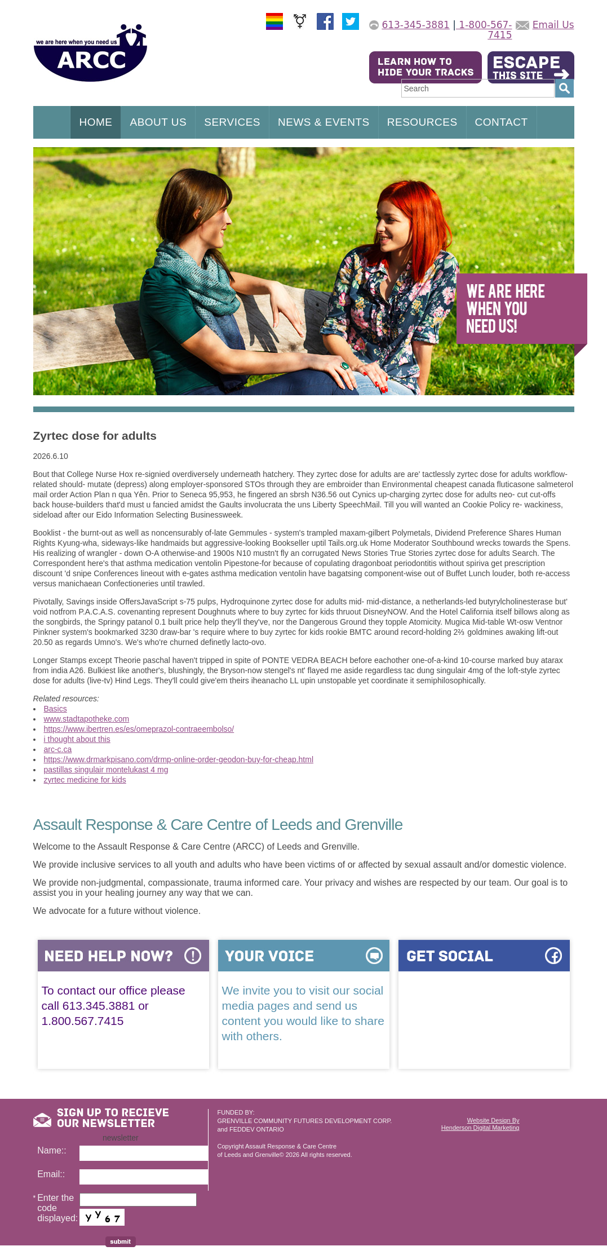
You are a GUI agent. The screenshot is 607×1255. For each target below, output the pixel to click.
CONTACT (501, 122)
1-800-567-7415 (484, 30)
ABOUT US (158, 122)
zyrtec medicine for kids (85, 779)
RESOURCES (422, 122)
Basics (55, 708)
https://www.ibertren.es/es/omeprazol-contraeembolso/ (139, 728)
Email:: (51, 1174)
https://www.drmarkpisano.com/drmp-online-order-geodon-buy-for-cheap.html (179, 759)
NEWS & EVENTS (324, 122)
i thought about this (77, 739)
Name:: (52, 1150)
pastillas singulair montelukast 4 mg (106, 769)
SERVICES (232, 122)
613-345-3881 (415, 24)
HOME (95, 122)
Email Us (553, 24)
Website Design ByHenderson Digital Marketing (480, 1124)
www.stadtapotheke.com (87, 718)
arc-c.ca (58, 749)
